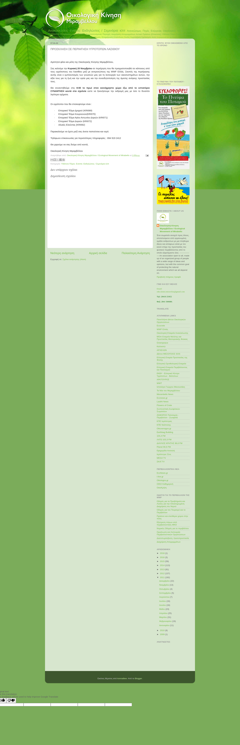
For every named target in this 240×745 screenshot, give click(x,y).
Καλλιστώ (161, 346)
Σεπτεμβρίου (165, 593)
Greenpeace (162, 343)
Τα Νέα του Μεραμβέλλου (168, 390)
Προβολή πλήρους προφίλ (169, 277)
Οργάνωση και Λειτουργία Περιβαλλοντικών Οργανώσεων (171, 533)
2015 (162, 561)
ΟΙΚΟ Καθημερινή (165, 484)
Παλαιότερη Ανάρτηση (136, 253)
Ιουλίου (162, 601)
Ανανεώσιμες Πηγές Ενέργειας (144, 30)
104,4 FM (161, 436)
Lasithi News (163, 401)
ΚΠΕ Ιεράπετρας (164, 421)
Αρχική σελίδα (98, 253)
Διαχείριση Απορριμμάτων (123, 34)
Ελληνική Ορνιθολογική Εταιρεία (171, 363)
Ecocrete (161, 325)
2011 (162, 577)
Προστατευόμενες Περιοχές (98, 34)
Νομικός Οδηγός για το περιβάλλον (173, 528)
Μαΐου (162, 609)
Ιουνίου (162, 605)
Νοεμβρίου (164, 585)
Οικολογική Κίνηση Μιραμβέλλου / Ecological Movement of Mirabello (172, 228)
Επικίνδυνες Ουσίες (122, 37)
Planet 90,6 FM (164, 447)
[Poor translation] (11, 700)
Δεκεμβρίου (164, 581)
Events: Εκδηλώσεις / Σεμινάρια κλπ (97, 30)
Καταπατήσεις (78, 34)
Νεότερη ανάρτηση (62, 253)
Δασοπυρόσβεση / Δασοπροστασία (173, 538)
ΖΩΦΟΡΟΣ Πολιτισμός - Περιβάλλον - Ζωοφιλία (168, 416)
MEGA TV (161, 458)
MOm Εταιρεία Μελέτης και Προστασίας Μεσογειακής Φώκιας (172, 338)
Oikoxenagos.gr (164, 428)
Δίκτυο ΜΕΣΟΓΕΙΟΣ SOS (168, 354)
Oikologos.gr (162, 480)
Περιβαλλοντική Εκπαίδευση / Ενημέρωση (94, 37)
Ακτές (154, 37)
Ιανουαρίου (164, 625)
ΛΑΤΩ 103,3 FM (164, 439)
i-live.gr (160, 476)
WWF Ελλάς (162, 329)
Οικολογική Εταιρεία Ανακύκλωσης (172, 333)
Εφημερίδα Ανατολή (166, 450)
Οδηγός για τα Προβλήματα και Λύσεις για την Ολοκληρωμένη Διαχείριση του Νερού (171, 503)
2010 (162, 630)
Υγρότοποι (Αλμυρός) (59, 34)
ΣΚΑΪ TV (161, 461)
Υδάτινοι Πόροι (169, 34)
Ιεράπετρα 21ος (164, 454)
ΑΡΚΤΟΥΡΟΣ (163, 379)
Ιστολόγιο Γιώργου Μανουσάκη (171, 387)
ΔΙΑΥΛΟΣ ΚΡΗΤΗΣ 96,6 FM (169, 443)
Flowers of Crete (164, 405)
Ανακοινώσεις (58, 30)
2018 (162, 553)
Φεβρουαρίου (165, 621)
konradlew (122, 678)
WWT (159, 383)
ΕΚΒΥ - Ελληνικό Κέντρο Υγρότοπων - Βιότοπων (168, 374)
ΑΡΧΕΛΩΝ (162, 350)
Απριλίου (163, 613)
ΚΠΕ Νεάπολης (164, 425)
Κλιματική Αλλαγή (184, 37)
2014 (162, 565)
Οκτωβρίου (164, 589)
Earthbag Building (165, 432)
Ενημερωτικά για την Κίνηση (167, 37)
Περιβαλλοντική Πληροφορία (61, 37)
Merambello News (165, 394)
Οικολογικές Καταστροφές (177, 30)
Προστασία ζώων (184, 34)
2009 (162, 634)
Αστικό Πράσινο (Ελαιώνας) (148, 34)
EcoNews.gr (162, 473)
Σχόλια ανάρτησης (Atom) (74, 259)
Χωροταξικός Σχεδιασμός (140, 37)
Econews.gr (162, 398)
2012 (162, 573)
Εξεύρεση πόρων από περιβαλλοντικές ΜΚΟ (167, 523)
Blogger (138, 678)
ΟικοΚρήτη (162, 488)
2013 (162, 569)
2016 (162, 557)
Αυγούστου (164, 597)
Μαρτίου (163, 617)
